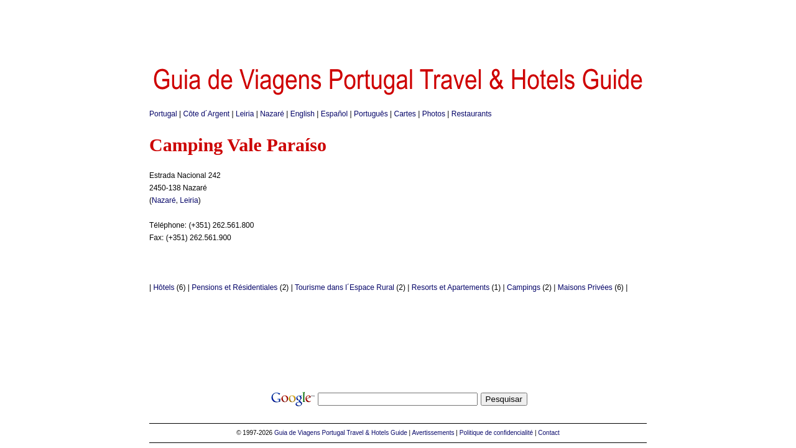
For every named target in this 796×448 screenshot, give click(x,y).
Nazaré (272, 114)
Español (334, 114)
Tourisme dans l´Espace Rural (344, 287)
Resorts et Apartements (450, 287)
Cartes (404, 114)
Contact (548, 432)
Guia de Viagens (297, 432)
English (302, 114)
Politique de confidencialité (496, 432)
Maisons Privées (585, 287)
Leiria (245, 114)
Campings (523, 287)
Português (371, 114)
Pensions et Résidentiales (234, 287)
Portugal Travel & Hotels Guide (364, 432)
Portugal (163, 114)
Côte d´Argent (206, 114)
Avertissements (433, 432)
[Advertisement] (398, 28)
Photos (433, 114)
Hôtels (163, 287)
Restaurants (471, 114)
